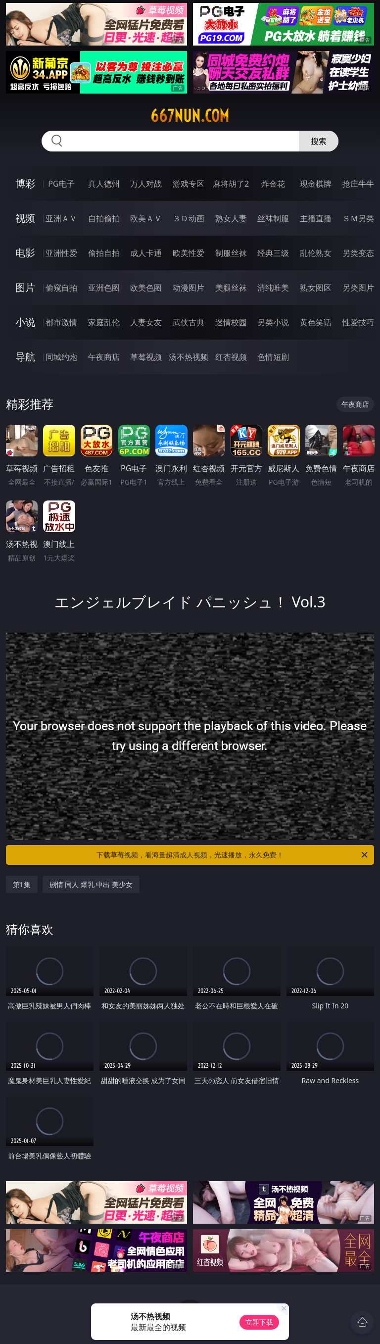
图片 (25, 287)
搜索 (319, 141)
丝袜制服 (273, 218)
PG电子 (61, 183)
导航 (25, 356)
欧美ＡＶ (146, 218)
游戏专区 (188, 183)
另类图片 (358, 287)
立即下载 (259, 1322)
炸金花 (273, 183)
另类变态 (358, 253)
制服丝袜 (231, 253)
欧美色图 (146, 287)
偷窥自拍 (61, 287)
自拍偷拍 (104, 218)
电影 (25, 252)
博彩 (25, 183)
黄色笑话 (316, 322)
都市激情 (61, 322)
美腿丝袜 (231, 287)
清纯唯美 (273, 287)
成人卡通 (146, 253)
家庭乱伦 (104, 322)
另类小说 (273, 322)
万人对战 (146, 183)
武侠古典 (188, 322)
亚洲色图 (104, 287)
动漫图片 (188, 287)
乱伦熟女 (316, 253)
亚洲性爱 (61, 253)
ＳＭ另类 (358, 218)
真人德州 (104, 183)
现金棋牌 (316, 183)
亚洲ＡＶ (61, 218)
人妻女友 (146, 322)
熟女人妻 (231, 218)
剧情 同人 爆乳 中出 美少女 (91, 884)
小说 (25, 322)
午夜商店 (104, 356)
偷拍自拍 (104, 253)
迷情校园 (231, 322)
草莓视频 (146, 356)
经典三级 (273, 253)
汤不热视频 (188, 356)
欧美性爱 (188, 253)
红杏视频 (231, 356)
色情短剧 (273, 356)
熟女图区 (316, 287)
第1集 (22, 884)
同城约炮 (61, 356)
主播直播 (316, 218)
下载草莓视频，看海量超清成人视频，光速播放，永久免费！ (232, 855)
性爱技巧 (358, 322)
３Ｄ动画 (188, 218)
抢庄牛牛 (358, 183)
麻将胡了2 (231, 183)
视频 (25, 218)
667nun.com (189, 116)
